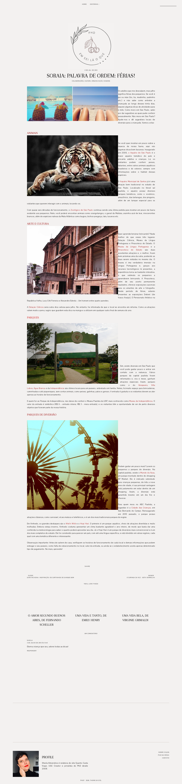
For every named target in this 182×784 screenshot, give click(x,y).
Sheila (30, 640)
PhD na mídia (163, 755)
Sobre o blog (164, 752)
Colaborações (78, 81)
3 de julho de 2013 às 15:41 (37, 643)
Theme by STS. (96, 780)
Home (84, 4)
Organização (97, 81)
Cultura (88, 81)
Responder (31, 651)
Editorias (94, 4)
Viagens (107, 81)
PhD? (82, 780)
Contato (165, 758)
